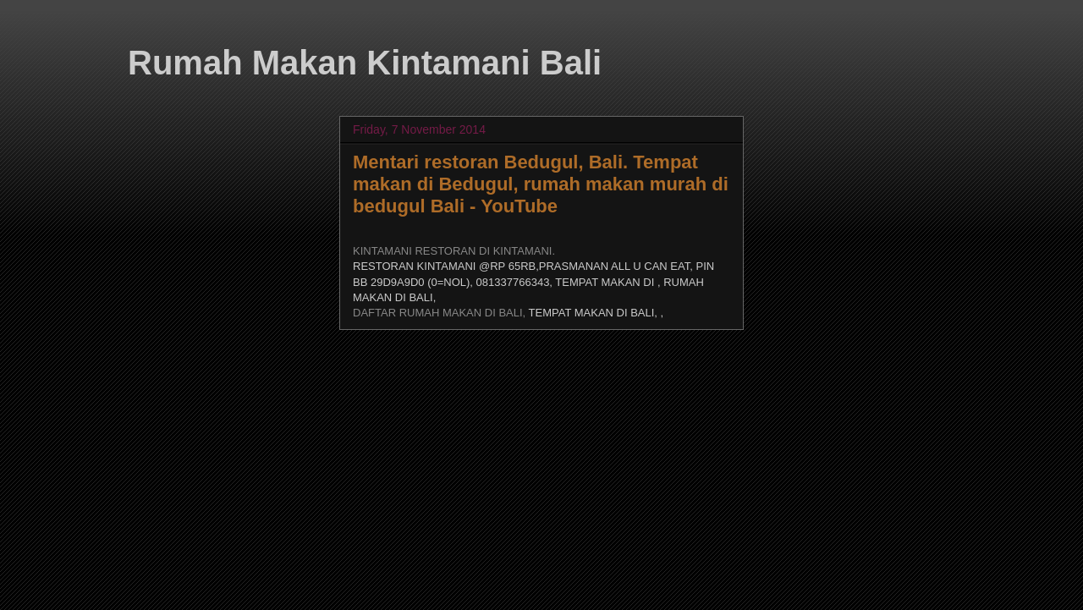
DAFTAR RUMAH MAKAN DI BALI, (441, 312)
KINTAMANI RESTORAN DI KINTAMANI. (454, 251)
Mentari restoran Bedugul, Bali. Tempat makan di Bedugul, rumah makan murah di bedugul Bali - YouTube (540, 184)
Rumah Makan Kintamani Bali (365, 62)
